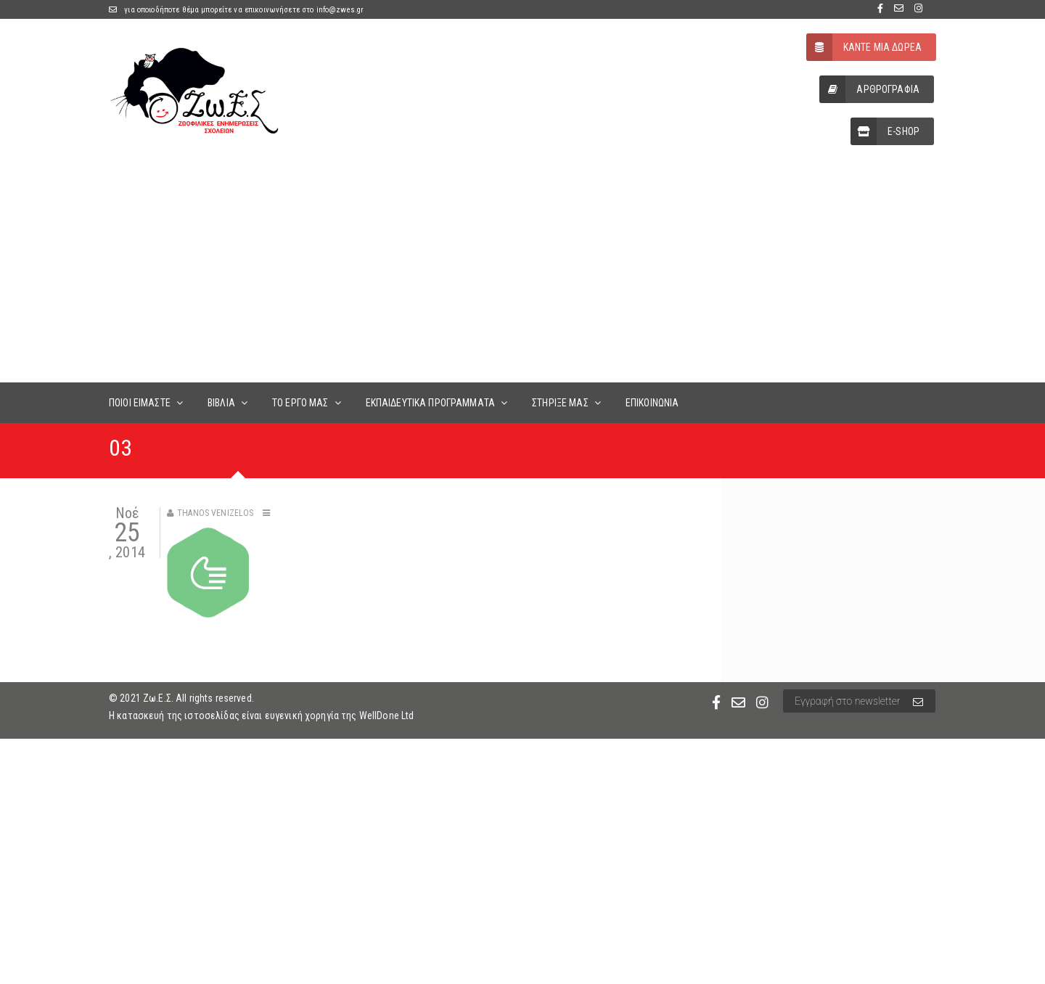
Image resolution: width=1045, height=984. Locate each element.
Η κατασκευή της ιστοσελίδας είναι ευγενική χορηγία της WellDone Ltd (261, 715)
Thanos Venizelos (215, 513)
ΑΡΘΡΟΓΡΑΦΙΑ (869, 89)
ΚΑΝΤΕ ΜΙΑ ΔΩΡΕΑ (864, 47)
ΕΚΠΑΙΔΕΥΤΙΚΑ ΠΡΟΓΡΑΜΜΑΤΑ (430, 403)
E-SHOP (885, 131)
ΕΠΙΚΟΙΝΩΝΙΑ (652, 403)
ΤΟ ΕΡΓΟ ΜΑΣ (300, 403)
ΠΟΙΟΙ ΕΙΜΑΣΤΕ (140, 403)
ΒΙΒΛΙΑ (221, 403)
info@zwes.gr (340, 10)
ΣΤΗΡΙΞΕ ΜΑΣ (560, 403)
